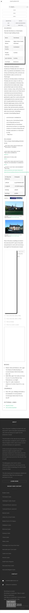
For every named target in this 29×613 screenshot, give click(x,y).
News (14, 16)
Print (18, 256)
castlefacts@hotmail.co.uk (12, 580)
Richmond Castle (6, 529)
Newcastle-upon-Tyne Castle (9, 549)
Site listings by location (9, 591)
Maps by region (21, 593)
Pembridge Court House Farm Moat (10, 545)
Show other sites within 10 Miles (14, 318)
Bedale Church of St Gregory (9, 521)
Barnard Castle (5, 513)
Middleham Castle (6, 525)
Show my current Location (13, 324)
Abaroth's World (9, 405)
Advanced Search (21, 597)
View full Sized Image (15, 217)
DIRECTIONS (20, 25)
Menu (14, 13)
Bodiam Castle (5, 492)
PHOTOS (20, 20)
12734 (5, 164)
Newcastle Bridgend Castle (8, 569)
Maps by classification (9, 595)
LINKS (8, 25)
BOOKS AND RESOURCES (20, 23)
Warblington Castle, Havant (8, 501)
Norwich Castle (6, 557)
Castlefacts (14, 1)
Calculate (20, 253)
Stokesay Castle (6, 533)
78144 (5, 158)
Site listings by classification (10, 593)
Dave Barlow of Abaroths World (14, 216)
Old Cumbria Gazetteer (11, 407)
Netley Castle (5, 541)
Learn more (14, 481)
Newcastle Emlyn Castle (8, 565)
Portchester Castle (6, 496)
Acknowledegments (12, 599)
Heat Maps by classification (10, 597)
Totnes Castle (5, 537)
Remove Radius (10, 321)
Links (18, 599)
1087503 (6, 154)
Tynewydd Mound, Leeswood (9, 505)
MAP (8, 23)
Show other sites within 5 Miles (14, 315)
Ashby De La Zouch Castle (8, 517)
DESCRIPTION (8, 20)
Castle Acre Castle (6, 553)
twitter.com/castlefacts (11, 584)
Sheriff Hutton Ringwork (7, 561)
